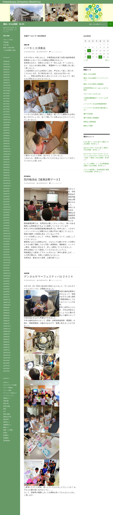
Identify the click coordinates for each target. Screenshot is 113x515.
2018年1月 (6, 82)
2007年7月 (6, 366)
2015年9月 (6, 157)
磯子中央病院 (88, 114)
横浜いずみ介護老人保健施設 (94, 84)
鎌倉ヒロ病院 (88, 126)
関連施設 (6, 438)
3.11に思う (87, 142)
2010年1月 (6, 297)
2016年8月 (6, 127)
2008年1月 (6, 350)
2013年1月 (6, 231)
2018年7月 (6, 69)
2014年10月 (6, 186)
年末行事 (6, 45)
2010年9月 (6, 278)
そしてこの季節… (90, 164)
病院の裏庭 (6, 414)
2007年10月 (6, 358)
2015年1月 (6, 178)
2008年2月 (6, 347)
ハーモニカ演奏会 (35, 48)
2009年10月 (6, 305)
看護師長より (7, 424)
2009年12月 (6, 299)
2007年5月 (6, 371)
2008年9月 (6, 334)
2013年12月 (6, 207)
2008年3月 (6, 344)
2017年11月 (6, 88)
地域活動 (26, 273)
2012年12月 (6, 233)
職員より (6, 427)
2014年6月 (6, 196)
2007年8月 (6, 363)
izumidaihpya (42, 52)
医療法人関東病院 (90, 122)
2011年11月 (6, 260)
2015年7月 (6, 162)
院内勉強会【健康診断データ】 (42, 179)
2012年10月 (6, 239)
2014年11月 (6, 183)
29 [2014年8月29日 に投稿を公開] (100, 57)
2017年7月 (6, 98)
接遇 (4, 409)
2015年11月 (6, 151)
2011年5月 (6, 268)
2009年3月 (6, 318)
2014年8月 (6, 191)
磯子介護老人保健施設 (91, 118)
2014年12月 (6, 180)
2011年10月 (6, 262)
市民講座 (6, 42)
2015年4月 (6, 170)
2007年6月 (6, 368)
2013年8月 (6, 215)
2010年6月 (6, 286)
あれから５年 (88, 148)
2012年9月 (6, 241)
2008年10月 (6, 331)
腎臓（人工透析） (8, 430)
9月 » (107, 60)
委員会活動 (6, 406)
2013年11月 (6, 209)
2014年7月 (6, 194)
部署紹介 (6, 435)
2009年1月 (6, 323)
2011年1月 (6, 270)
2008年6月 (6, 342)
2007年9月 (6, 360)
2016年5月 (6, 135)
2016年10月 (6, 122)
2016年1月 (6, 146)
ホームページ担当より (10, 393)
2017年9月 (6, 93)
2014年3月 (6, 204)
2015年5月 (6, 167)
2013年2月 (6, 228)
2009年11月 (6, 302)
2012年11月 (6, 236)
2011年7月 (6, 265)
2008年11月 (6, 329)
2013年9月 (6, 212)
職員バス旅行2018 (8, 47)
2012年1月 (6, 254)
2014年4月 (6, 202)
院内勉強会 (27, 176)
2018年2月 (6, 80)
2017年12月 (6, 85)
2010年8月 (6, 281)
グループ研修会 (8, 387)
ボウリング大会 (8, 39)
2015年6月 (6, 164)
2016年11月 (6, 120)
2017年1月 (6, 114)
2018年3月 (6, 77)
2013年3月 (6, 225)
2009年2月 (6, 321)
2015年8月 (6, 159)
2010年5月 (6, 289)
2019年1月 (6, 64)
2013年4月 (6, 223)
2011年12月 (6, 257)
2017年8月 (6, 96)
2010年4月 (6, 292)
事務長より (6, 398)
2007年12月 (6, 352)
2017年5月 (6, 104)
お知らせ (6, 382)
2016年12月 (6, 117)
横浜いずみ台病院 (90, 74)
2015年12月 (6, 149)
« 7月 (86, 60)
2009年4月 (6, 315)
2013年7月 (6, 217)
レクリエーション (8, 395)
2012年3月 (6, 252)
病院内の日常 (7, 417)
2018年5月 (6, 72)
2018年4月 (6, 75)
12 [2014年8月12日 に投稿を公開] (89, 50)
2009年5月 (6, 313)
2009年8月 (6, 307)
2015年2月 (6, 175)
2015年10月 (6, 154)
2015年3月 (6, 172)
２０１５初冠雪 (89, 169)
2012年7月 (6, 247)
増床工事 (6, 403)
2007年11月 (6, 355)
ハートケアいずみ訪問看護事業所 (95, 104)
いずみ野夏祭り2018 (9, 50)
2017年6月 (6, 101)
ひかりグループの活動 (10, 385)
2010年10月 (6, 276)
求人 (4, 411)
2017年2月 (6, 112)
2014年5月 (6, 199)
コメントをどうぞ (56, 52)
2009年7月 (6, 310)
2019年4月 (6, 61)
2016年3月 (6, 141)
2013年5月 (6, 220)
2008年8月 (6, 336)
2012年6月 (6, 249)
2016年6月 (6, 133)
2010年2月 (6, 294)
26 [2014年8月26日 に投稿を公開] (89, 57)
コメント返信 (7, 390)
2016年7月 (6, 130)
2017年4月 (6, 106)
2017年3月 (6, 109)
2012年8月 (6, 244)
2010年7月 (6, 284)
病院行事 (26, 45)
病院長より (6, 422)
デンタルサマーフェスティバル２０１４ (48, 276)
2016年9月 (6, 125)
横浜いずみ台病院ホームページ (97, 24)
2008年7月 (6, 339)
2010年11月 (6, 273)
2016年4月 (6, 138)
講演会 (5, 432)
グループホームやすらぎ (92, 94)
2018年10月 (6, 67)
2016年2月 (6, 143)
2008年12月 (6, 326)
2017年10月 (6, 90)
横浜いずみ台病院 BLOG (13, 24)
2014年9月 (6, 188)
